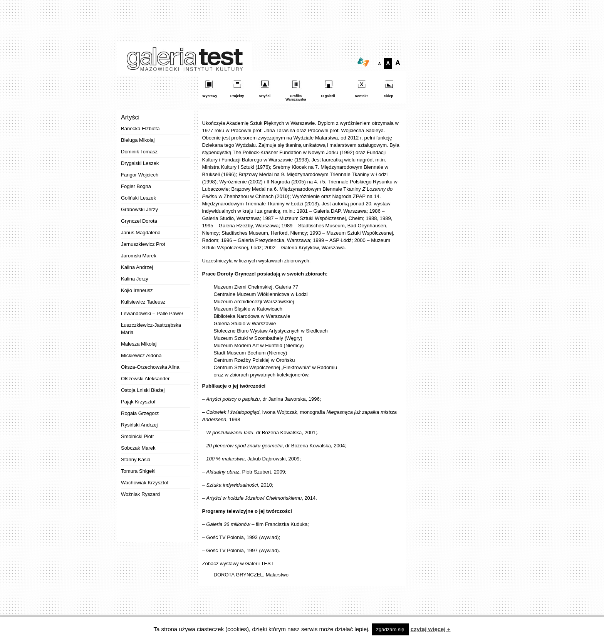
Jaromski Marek (138, 256)
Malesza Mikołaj (138, 344)
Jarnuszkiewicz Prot (143, 244)
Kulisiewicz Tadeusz (143, 302)
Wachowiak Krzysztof (144, 482)
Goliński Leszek (138, 198)
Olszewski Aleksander (145, 378)
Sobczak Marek (138, 448)
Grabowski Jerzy (139, 209)
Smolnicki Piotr (137, 436)
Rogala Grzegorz (140, 413)
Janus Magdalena (141, 232)
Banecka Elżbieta (140, 128)
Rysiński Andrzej (139, 425)
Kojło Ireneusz (137, 290)
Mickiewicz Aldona (141, 355)
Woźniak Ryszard (140, 494)
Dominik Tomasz (139, 152)
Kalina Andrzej (137, 267)
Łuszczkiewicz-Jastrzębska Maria (151, 328)
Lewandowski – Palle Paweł (152, 313)
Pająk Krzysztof (138, 402)
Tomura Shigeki (138, 471)
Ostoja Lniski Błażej (142, 390)
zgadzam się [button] (390, 629)
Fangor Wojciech (139, 175)
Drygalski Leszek (140, 163)
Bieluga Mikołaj (137, 140)
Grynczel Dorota (139, 221)
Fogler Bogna (136, 186)
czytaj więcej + (431, 629)
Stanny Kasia (136, 459)
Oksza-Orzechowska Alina (150, 367)
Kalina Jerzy (134, 279)
